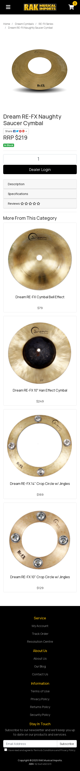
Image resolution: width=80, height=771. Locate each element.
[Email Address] (30, 743)
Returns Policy (40, 707)
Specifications (18, 194)
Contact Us (40, 674)
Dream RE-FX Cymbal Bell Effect (40, 297)
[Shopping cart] (71, 7)
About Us (40, 658)
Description (16, 184)
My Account (40, 626)
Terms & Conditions (44, 750)
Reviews (24, 203)
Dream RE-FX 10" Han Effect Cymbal (40, 390)
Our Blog (40, 666)
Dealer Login (40, 169)
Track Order (40, 634)
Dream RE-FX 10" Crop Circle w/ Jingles (40, 577)
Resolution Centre (40, 641)
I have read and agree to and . (40, 750)
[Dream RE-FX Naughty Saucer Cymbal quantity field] (40, 159)
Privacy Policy (40, 699)
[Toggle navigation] (8, 7)
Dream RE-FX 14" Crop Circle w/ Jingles (40, 483)
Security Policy (40, 715)
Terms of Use (40, 691)
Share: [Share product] (15, 131)
